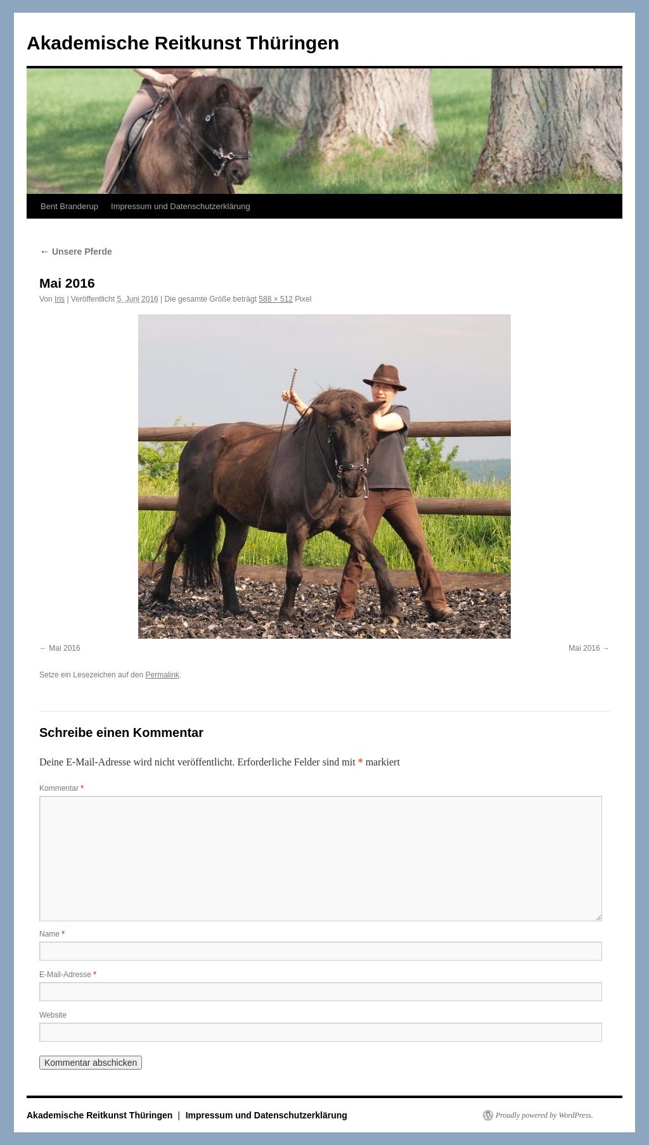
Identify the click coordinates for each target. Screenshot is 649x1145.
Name (52, 934)
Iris (60, 299)
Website (53, 1015)
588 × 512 (276, 299)
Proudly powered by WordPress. (544, 1115)
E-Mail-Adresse (67, 974)
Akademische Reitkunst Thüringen (183, 42)
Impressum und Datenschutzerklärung (180, 206)
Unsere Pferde (75, 251)
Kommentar (61, 788)
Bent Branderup (69, 206)
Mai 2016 (64, 648)
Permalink (162, 674)
